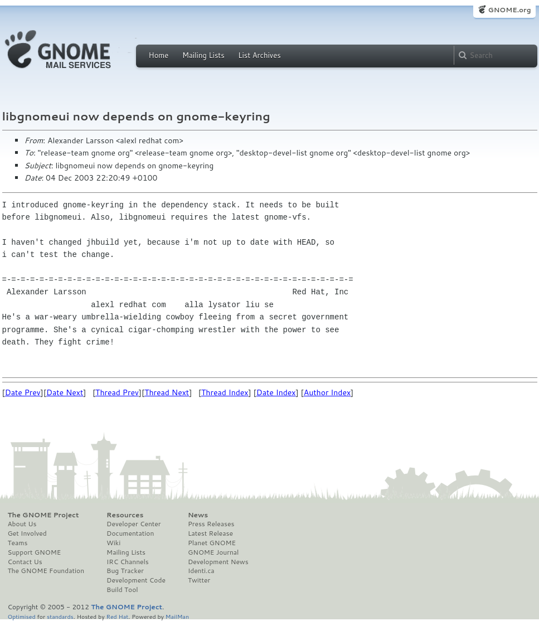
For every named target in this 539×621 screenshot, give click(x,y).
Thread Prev (117, 392)
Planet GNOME (212, 542)
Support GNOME (34, 552)
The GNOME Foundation (46, 570)
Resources (124, 515)
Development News (218, 561)
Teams (18, 542)
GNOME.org (509, 9)
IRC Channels (127, 561)
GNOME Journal (213, 552)
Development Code (136, 580)
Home (159, 55)
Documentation (130, 533)
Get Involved (27, 533)
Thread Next (166, 392)
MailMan (177, 616)
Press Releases (211, 524)
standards (60, 616)
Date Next (64, 392)
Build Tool (122, 589)
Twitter (199, 580)
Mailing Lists (203, 55)
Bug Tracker (125, 570)
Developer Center (133, 524)
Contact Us (25, 561)
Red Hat (117, 616)
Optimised (22, 616)
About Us (22, 524)
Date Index (276, 392)
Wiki (113, 542)
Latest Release (210, 533)
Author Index (327, 392)
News (198, 515)
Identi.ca (201, 570)
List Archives (259, 55)
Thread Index (225, 392)
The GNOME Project (43, 515)
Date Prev (23, 392)
